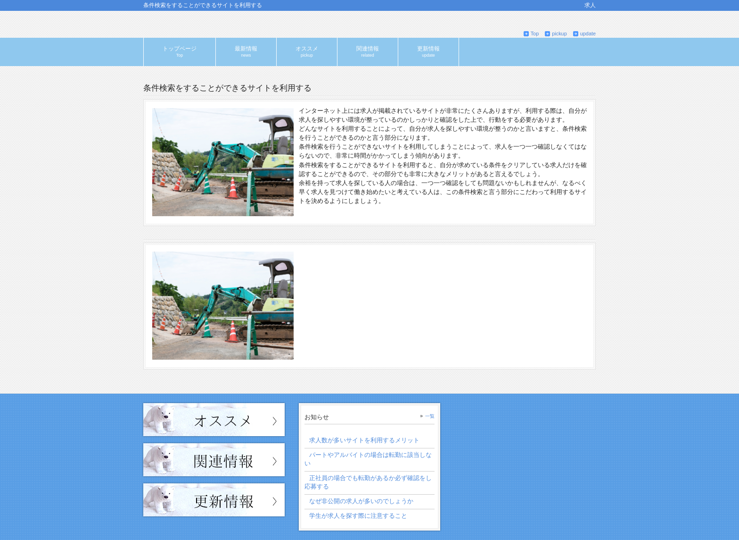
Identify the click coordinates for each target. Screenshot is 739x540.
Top (535, 33)
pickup (559, 33)
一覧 (430, 416)
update (588, 33)
